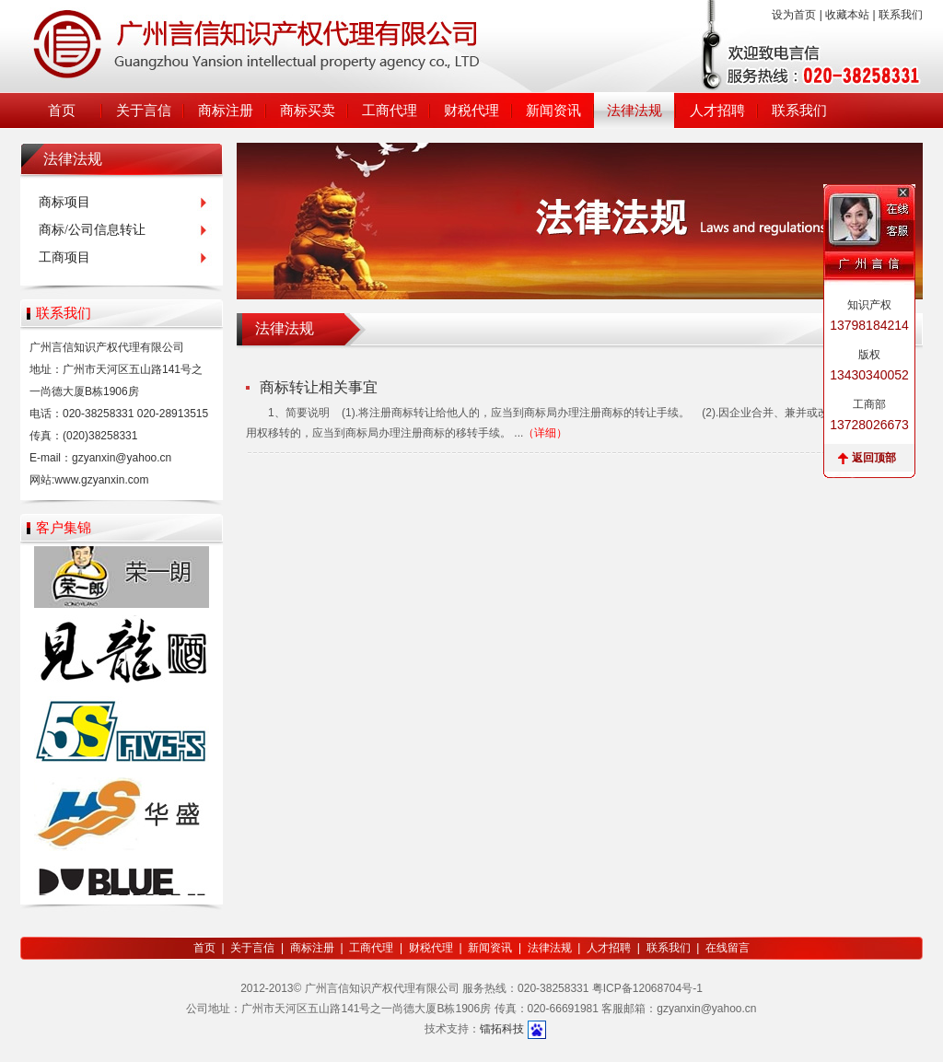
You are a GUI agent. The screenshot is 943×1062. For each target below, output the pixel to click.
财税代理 (471, 110)
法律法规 (634, 110)
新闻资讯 (553, 110)
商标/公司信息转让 (92, 230)
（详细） (545, 432)
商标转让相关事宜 (319, 387)
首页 (62, 110)
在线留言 (727, 947)
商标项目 (64, 202)
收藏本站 (847, 14)
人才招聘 (717, 110)
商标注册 (225, 110)
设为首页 (794, 14)
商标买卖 (307, 110)
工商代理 (389, 110)
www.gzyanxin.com (101, 479)
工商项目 (64, 257)
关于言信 (143, 110)
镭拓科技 (502, 1028)
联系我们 (901, 14)
